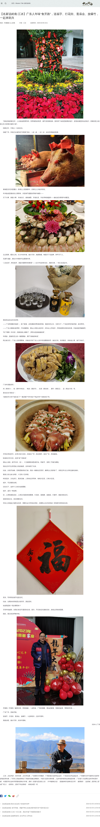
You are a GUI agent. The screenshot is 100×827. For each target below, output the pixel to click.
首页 (13, 3)
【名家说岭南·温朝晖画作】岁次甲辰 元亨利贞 (17, 816)
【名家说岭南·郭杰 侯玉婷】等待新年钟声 (15, 804)
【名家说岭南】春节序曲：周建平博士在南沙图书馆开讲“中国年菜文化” (25, 808)
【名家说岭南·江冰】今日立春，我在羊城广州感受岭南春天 (21, 812)
